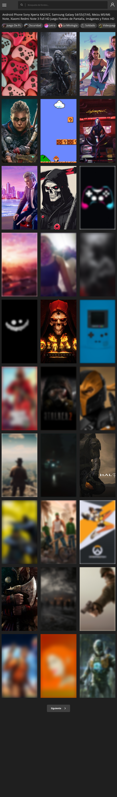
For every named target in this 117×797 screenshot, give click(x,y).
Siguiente (58, 708)
